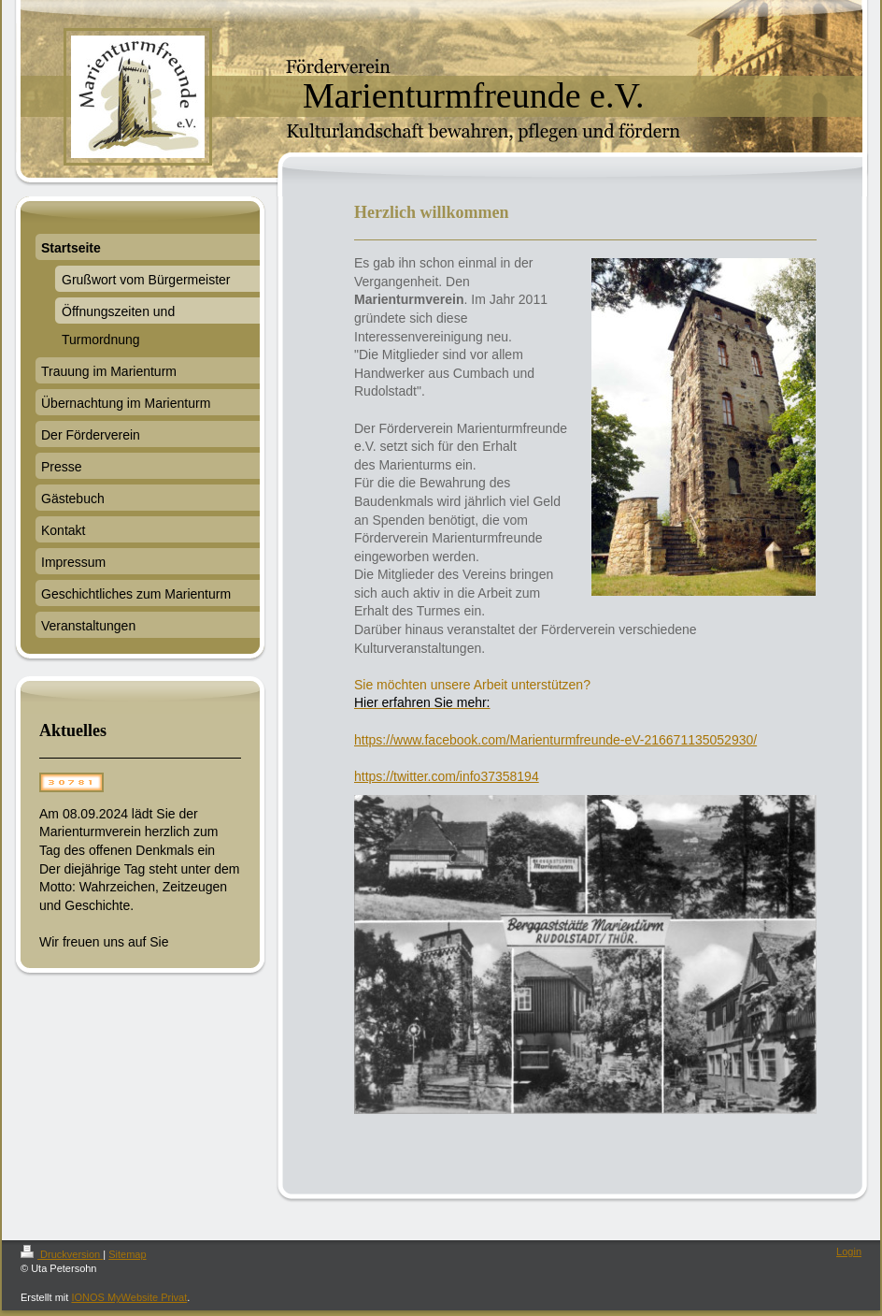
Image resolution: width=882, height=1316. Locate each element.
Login (848, 1251)
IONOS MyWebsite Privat (129, 1297)
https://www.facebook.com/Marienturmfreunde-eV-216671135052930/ (555, 739)
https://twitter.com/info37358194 (446, 776)
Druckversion (62, 1254)
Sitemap (127, 1254)
